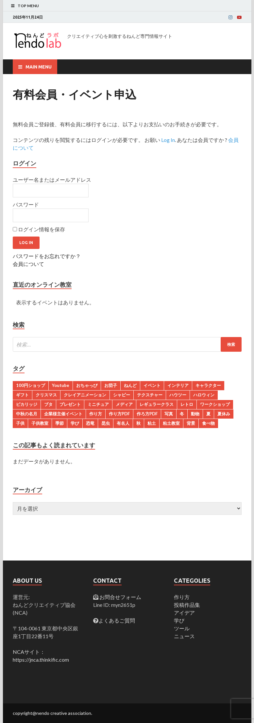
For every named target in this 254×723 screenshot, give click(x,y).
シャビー (121, 394)
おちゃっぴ (86, 385)
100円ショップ (30, 385)
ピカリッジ (26, 404)
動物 (195, 413)
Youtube (60, 385)
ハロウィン (203, 394)
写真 (168, 413)
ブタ (48, 404)
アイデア (184, 612)
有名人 (123, 423)
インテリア (178, 385)
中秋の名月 (26, 413)
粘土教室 (171, 423)
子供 (20, 423)
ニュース (184, 636)
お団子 (110, 385)
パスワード (26, 204)
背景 (191, 423)
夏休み (223, 413)
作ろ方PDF (147, 413)
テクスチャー (149, 394)
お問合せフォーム (119, 597)
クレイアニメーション (85, 394)
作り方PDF (119, 413)
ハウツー (177, 394)
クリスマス (46, 394)
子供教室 (39, 423)
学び (75, 423)
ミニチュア (98, 404)
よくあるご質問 (116, 620)
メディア (124, 404)
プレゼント (70, 404)
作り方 (95, 413)
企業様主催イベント (63, 413)
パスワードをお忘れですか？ (47, 256)
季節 (59, 423)
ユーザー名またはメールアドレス (52, 180)
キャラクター (208, 385)
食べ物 (208, 423)
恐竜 (90, 423)
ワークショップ (215, 404)
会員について (28, 264)
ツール (182, 628)
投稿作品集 (187, 605)
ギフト (22, 394)
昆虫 (105, 423)
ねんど (130, 385)
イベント (152, 385)
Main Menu (38, 66)
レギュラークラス (157, 404)
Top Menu (28, 5)
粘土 (151, 423)
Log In (168, 140)
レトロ (186, 404)
